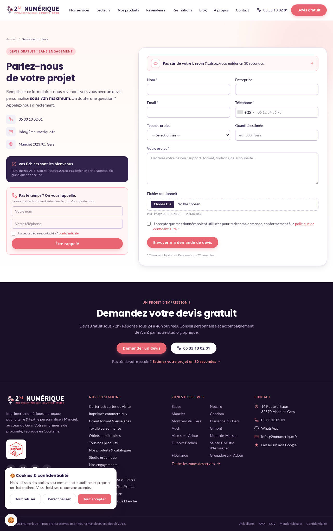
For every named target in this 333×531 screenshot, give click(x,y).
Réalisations (182, 10)
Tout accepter (94, 499)
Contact (242, 10)
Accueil (11, 39)
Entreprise (243, 79)
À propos (221, 10)
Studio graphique (103, 457)
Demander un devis (141, 348)
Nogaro (216, 406)
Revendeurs (155, 10)
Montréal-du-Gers (186, 421)
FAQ (262, 524)
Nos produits (128, 10)
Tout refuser (25, 499)
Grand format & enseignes (110, 421)
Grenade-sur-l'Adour (227, 455)
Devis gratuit (309, 10)
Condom (217, 413)
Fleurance (180, 455)
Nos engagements (103, 464)
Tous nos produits (103, 443)
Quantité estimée (249, 125)
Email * (152, 102)
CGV (272, 524)
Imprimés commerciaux (108, 413)
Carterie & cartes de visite (110, 406)
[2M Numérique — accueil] (33, 10)
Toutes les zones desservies (196, 463)
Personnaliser (59, 499)
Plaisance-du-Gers (225, 421)
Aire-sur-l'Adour (185, 435)
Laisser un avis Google (279, 445)
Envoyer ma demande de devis (182, 242)
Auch (176, 428)
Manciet (178, 413)
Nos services (79, 10)
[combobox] (245, 112)
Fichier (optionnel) (162, 193)
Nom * (152, 79)
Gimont (216, 428)
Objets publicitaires (105, 435)
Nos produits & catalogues (110, 450)
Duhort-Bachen (184, 443)
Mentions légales (291, 524)
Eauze (176, 406)
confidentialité (69, 233)
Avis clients (246, 524)
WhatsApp (269, 428)
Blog (203, 10)
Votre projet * (158, 148)
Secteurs (104, 10)
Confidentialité (316, 524)
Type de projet (158, 125)
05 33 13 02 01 (272, 10)
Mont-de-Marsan (224, 435)
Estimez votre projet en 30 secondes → (186, 361)
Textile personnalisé (105, 428)
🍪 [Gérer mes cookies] (11, 519)
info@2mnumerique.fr (37, 131)
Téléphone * (244, 102)
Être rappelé (67, 243)
